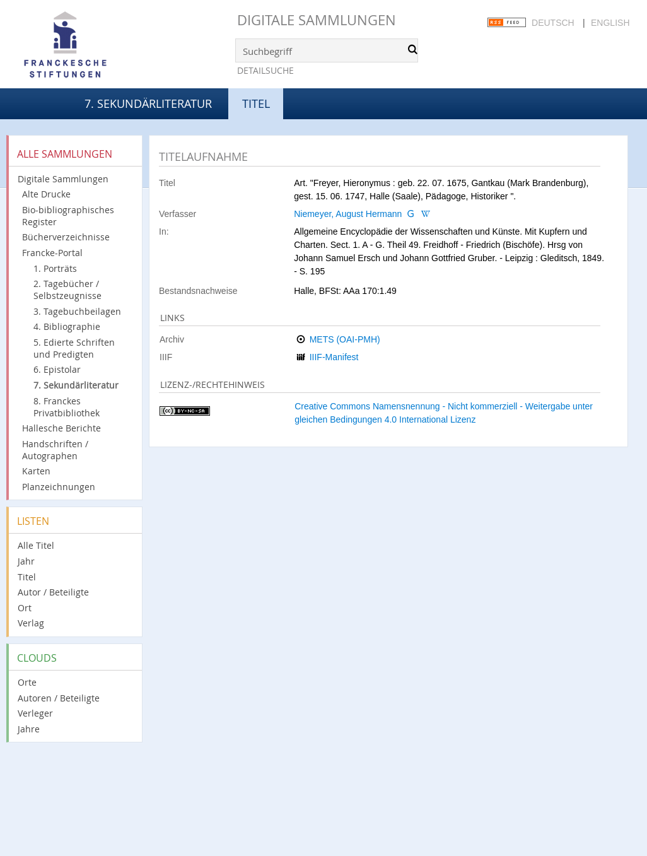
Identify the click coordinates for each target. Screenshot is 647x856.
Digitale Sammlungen (316, 20)
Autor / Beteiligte (53, 592)
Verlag (31, 623)
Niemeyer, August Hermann (348, 214)
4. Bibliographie (66, 326)
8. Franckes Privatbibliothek (66, 407)
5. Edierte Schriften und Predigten (74, 348)
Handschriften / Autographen (55, 450)
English (610, 23)
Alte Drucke (46, 194)
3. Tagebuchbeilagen (77, 311)
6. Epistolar (57, 369)
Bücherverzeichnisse (66, 237)
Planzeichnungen (58, 487)
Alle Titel (36, 545)
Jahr (26, 561)
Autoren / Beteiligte (59, 698)
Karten (36, 471)
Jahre (29, 729)
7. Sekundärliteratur (148, 103)
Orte (27, 682)
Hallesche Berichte (61, 428)
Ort (25, 608)
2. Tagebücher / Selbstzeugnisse (67, 290)
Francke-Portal (52, 253)
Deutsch (553, 23)
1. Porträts (55, 268)
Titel (27, 577)
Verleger (35, 713)
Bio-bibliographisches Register (68, 216)
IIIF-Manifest (334, 357)
